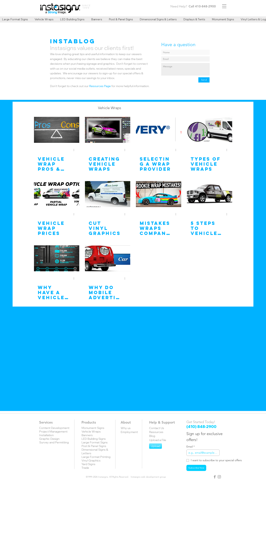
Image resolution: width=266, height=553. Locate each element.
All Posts (66, 108)
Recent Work (153, 108)
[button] (203, 108)
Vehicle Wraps (109, 108)
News (131, 108)
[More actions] (75, 150)
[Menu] (224, 6)
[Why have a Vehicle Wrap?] (56, 258)
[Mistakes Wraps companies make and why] (158, 194)
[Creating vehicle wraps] (107, 130)
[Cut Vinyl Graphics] (107, 194)
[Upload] (155, 446)
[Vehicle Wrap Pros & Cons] (56, 130)
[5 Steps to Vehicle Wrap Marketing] (209, 194)
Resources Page (100, 86)
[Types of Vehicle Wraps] (209, 130)
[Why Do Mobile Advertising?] (107, 258)
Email (190, 446)
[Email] (202, 453)
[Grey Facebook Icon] (215, 477)
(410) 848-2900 (201, 426)
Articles (85, 108)
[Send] (204, 80)
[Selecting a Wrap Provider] (158, 130)
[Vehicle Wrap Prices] (56, 194)
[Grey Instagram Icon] (219, 477)
